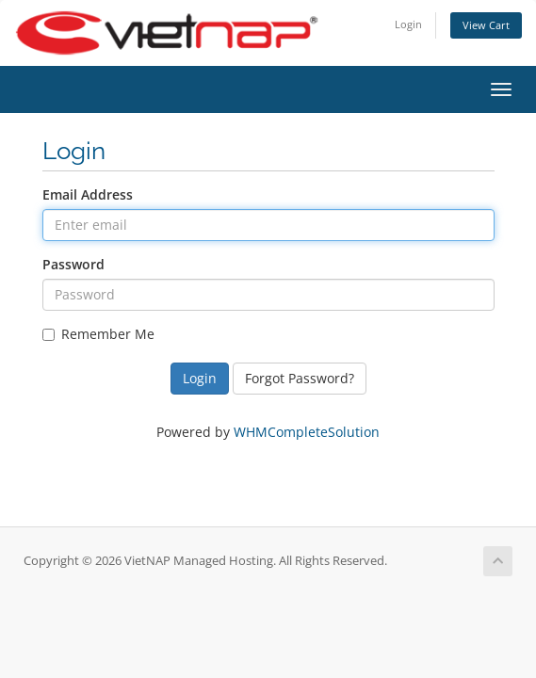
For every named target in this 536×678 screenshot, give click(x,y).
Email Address (87, 194)
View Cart (486, 25)
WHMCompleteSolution (307, 432)
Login (408, 24)
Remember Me (98, 334)
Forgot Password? (299, 378)
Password (73, 264)
